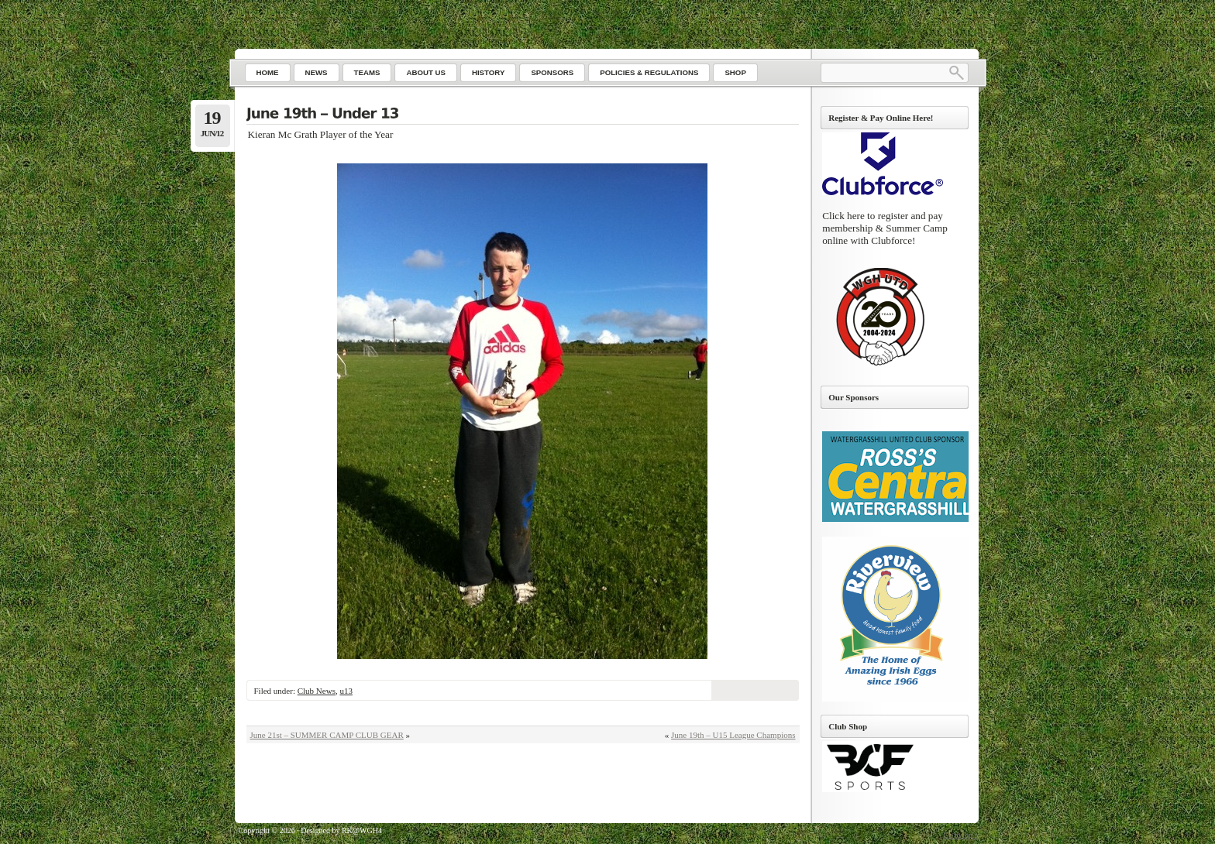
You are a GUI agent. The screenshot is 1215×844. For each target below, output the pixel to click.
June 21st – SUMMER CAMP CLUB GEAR (327, 734)
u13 (346, 690)
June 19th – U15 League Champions (733, 734)
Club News (317, 690)
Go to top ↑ (960, 835)
